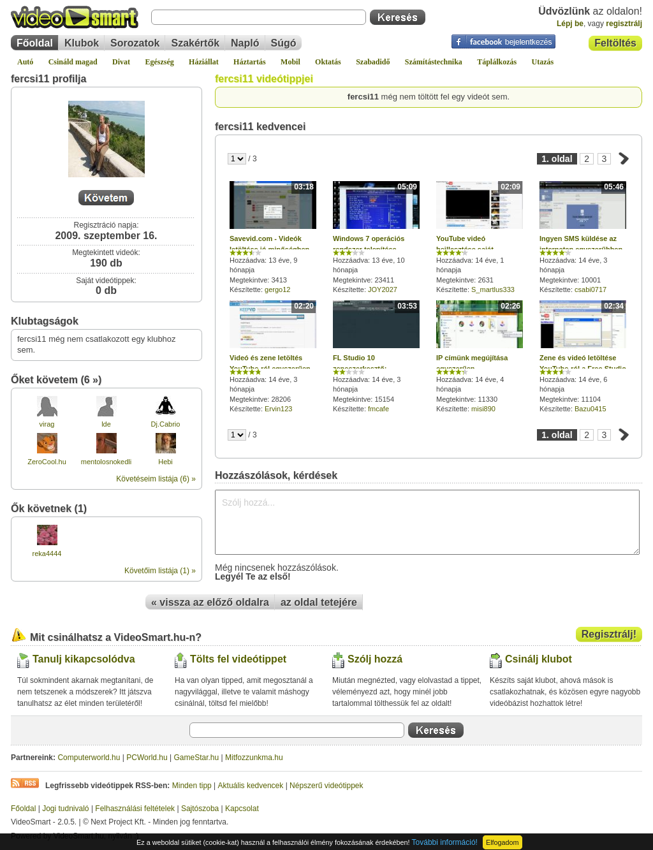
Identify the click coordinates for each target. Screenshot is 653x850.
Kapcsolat (242, 808)
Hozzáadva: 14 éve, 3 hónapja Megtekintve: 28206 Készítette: (273, 356)
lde (106, 424)
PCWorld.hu (146, 757)
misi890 (483, 409)
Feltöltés (615, 43)
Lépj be (570, 23)
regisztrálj (624, 23)
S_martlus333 (493, 289)
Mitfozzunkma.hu (254, 757)
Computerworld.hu (88, 757)
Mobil (290, 61)
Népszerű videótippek (326, 785)
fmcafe (378, 409)
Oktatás (328, 61)
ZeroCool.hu (46, 461)
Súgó (284, 43)
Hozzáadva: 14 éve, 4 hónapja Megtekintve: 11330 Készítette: (479, 356)
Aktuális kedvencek (251, 785)
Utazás (543, 61)
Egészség (159, 61)
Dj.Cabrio (165, 424)
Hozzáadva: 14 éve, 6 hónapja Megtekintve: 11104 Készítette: (582, 356)
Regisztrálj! (609, 634)
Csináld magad (73, 61)
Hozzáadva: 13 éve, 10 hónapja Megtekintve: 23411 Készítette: (376, 237)
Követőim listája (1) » (160, 570)
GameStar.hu (196, 757)
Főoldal (35, 43)
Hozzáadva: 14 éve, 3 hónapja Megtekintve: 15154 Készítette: (376, 356)
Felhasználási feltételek (135, 808)
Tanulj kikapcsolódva (84, 659)
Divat (121, 61)
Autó (25, 61)
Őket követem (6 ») (56, 379)
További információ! (445, 842)
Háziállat (204, 61)
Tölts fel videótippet (238, 659)
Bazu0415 (590, 409)
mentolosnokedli (106, 461)
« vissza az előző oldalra (210, 602)
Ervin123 (278, 409)
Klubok (81, 43)
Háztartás (249, 61)
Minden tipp (192, 785)
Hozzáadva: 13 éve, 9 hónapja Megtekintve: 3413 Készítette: (273, 237)
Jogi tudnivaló (65, 808)
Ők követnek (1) (49, 508)
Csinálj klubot (538, 659)
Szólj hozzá (375, 659)
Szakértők (195, 43)
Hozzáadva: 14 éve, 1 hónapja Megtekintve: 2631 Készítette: (479, 237)
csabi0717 (590, 289)
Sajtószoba (200, 808)
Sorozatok (134, 43)
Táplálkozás (497, 61)
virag (47, 424)
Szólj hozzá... (427, 522)
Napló (245, 43)
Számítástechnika (433, 61)
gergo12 (277, 289)
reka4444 (47, 553)
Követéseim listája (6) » (156, 478)
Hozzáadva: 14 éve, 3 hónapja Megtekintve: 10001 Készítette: (582, 237)
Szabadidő (373, 61)
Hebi (165, 461)
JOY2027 (382, 289)
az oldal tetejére (319, 602)
